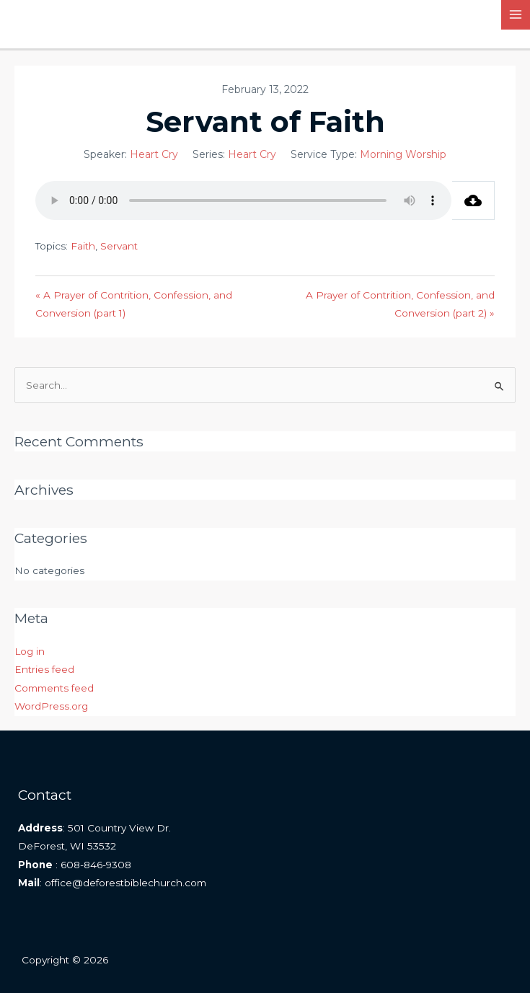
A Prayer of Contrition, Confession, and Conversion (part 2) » (400, 304)
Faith (83, 246)
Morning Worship (403, 154)
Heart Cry (154, 154)
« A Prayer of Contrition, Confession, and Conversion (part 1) (133, 304)
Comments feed (54, 688)
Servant (119, 246)
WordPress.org (51, 706)
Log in (29, 651)
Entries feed (44, 669)
